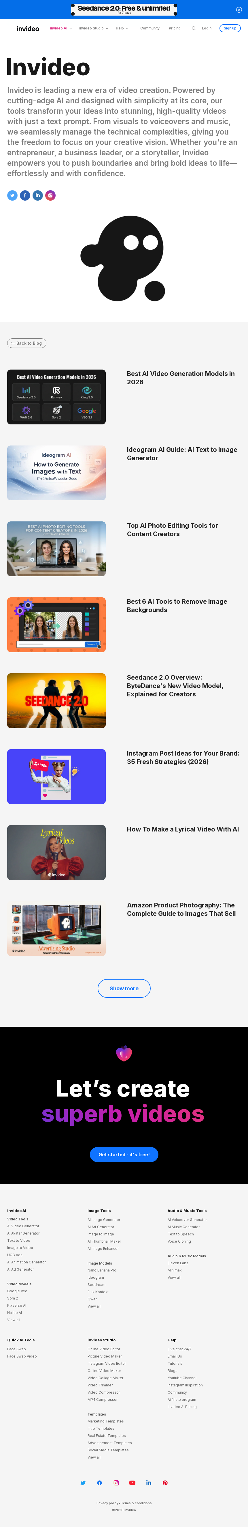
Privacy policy (107, 1503)
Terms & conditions (136, 1503)
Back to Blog (26, 343)
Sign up (230, 28)
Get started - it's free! (124, 1154)
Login (206, 28)
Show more (124, 988)
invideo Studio (102, 1340)
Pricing (175, 28)
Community (150, 28)
